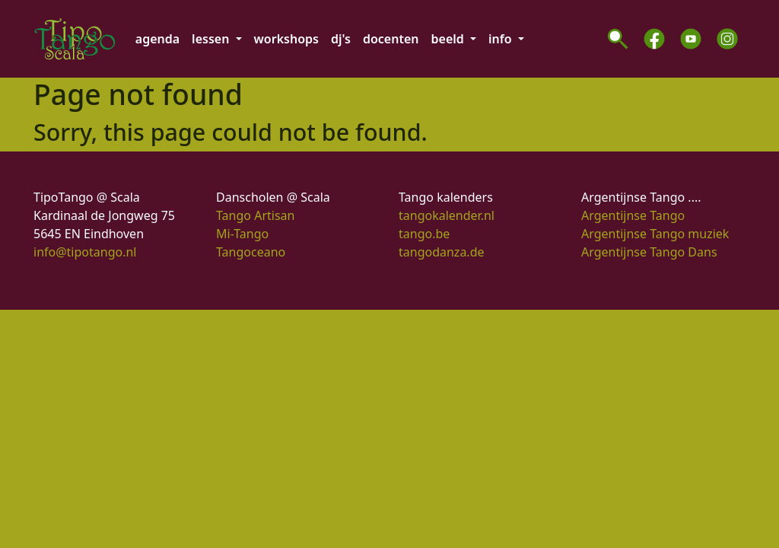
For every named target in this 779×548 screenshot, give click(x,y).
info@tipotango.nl (84, 252)
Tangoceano (250, 252)
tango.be (424, 233)
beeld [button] (449, 38)
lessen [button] (212, 38)
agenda (157, 38)
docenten (391, 38)
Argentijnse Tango (633, 215)
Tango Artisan (255, 215)
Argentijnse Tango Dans (649, 252)
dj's (341, 38)
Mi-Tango (242, 233)
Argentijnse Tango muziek (655, 233)
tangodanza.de (442, 252)
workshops (286, 38)
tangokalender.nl (446, 215)
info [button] (501, 38)
